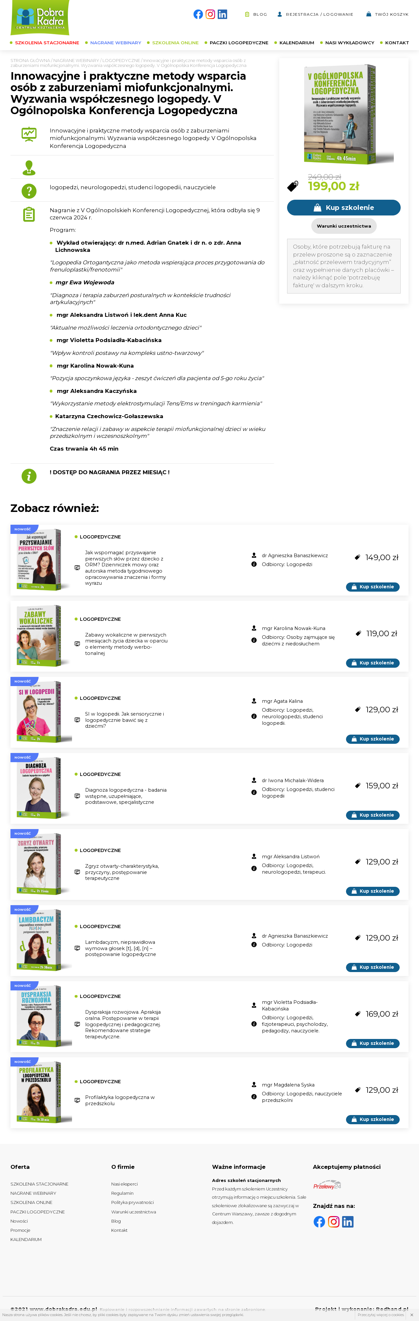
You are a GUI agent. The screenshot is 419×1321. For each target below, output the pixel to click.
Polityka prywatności (132, 1202)
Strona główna (30, 60)
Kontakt (119, 1230)
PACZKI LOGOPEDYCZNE (239, 42)
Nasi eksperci (124, 1184)
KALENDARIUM (297, 42)
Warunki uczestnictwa (133, 1211)
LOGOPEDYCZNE (121, 60)
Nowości (19, 1221)
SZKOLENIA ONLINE (175, 42)
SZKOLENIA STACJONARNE (47, 42)
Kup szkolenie (344, 208)
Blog (256, 14)
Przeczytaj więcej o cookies (381, 1314)
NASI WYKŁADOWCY (349, 42)
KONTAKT (397, 42)
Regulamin (122, 1193)
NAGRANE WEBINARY (115, 42)
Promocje (20, 1230)
